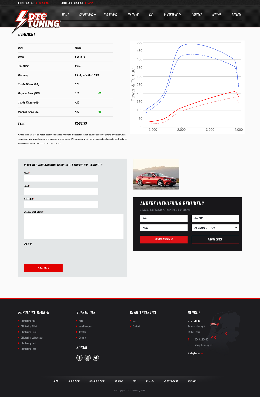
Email (27, 186)
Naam (27, 172)
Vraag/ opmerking (34, 212)
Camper (83, 337)
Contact (197, 15)
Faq (151, 15)
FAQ (134, 321)
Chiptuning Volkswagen (32, 337)
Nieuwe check (215, 239)
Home (65, 15)
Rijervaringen (172, 15)
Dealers (237, 15)
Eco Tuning (110, 15)
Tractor (82, 332)
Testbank (133, 15)
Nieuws (216, 15)
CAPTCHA (28, 243)
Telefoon (29, 199)
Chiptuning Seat (28, 343)
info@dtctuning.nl (203, 345)
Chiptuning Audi (28, 321)
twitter (96, 358)
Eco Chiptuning (96, 381)
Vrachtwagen (85, 326)
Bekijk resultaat (164, 239)
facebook (79, 358)
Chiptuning (86, 15)
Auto (81, 321)
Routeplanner (194, 353)
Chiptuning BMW (29, 326)
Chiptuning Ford (28, 349)
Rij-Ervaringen (171, 381)
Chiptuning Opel (28, 332)
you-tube (88, 358)
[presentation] (52, 253)
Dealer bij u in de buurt (77, 2)
